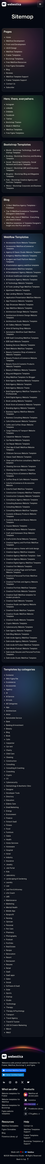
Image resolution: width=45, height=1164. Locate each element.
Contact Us (10, 84)
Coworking (10, 771)
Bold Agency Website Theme (18, 388)
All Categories (11, 704)
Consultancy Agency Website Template (22, 500)
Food (8, 829)
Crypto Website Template (16, 623)
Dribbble (9, 112)
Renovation (10, 954)
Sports (9, 993)
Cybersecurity (12, 782)
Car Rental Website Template (18, 440)
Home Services (12, 843)
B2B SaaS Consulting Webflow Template (22, 338)
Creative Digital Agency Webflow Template (23, 563)
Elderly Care (11, 804)
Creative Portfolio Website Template (21, 591)
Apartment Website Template (18, 290)
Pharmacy (10, 932)
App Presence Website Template (19, 301)
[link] (4, 1082)
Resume (9, 964)
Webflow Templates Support (32, 1130)
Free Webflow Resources (16, 62)
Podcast (9, 939)
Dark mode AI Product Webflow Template (22, 645)
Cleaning (9, 757)
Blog (8, 69)
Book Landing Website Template (19, 401)
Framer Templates (13, 55)
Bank (8, 721)
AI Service (10, 697)
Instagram (10, 104)
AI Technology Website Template (19, 283)
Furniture (9, 832)
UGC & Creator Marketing (16, 1025)
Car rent (9, 746)
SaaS (8, 972)
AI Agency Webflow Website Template (21, 256)
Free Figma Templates (15, 133)
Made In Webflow (13, 126)
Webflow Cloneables (10, 1126)
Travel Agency (12, 1018)
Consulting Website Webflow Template (21, 510)
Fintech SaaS (11, 822)
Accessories (11, 686)
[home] (11, 4)
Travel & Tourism (12, 1022)
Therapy (9, 1007)
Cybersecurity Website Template (19, 627)
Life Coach (10, 893)
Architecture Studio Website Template (21, 321)
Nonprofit (10, 914)
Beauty (9, 729)
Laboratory (10, 875)
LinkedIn (9, 108)
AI (7, 693)
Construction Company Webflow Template (23, 493)
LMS (7, 897)
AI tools (9, 700)
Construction (11, 761)
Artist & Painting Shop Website (18, 328)
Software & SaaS (13, 986)
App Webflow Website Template (19, 308)
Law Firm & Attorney (14, 889)
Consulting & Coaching (15, 768)
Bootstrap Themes (13, 122)
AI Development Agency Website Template (23, 272)
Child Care (10, 754)
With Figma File (12, 679)
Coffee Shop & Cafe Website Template (22, 479)
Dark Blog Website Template (17, 634)
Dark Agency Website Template (19, 631)
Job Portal (10, 868)
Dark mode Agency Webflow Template (21, 638)
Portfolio (9, 943)
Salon (8, 979)
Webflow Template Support (17, 77)
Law (7, 886)
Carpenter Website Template (18, 437)
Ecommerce (10, 682)
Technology (11, 1004)
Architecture (11, 711)
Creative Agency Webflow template (20, 552)
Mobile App (10, 911)
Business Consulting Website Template (21, 418)
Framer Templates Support (31, 1136)
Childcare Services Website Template (21, 453)
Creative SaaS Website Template (19, 601)
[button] (40, 4)
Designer (9, 789)
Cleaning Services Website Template (21, 466)
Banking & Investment (14, 725)
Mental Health (11, 907)
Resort (9, 957)
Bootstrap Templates (14, 59)
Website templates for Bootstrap (11, 1106)
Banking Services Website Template (20, 345)
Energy (9, 811)
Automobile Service (14, 718)
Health (8, 839)
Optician (9, 922)
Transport (10, 1015)
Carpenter (10, 743)
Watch (8, 1029)
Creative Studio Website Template (20, 620)
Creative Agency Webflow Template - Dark (23, 556)
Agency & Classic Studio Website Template (23, 252)
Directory (10, 796)
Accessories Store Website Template (21, 243)
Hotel (8, 854)
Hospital (9, 850)
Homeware (10, 847)
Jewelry (9, 864)
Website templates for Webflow (11, 1100)
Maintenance (11, 900)
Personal (9, 925)
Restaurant (10, 961)
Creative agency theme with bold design (22, 548)
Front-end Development (16, 44)
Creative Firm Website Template (19, 566)
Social (8, 982)
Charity (9, 750)
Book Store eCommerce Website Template (23, 405)
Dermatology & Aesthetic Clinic (18, 786)
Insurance (10, 861)
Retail (8, 968)
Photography (11, 936)
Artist (8, 714)
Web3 (8, 1032)
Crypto (9, 775)
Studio (8, 1000)
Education (10, 800)
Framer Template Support (16, 80)
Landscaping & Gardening (16, 879)
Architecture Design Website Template (21, 312)
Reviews (9, 73)
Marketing (10, 904)
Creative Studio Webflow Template (20, 610)
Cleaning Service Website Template (20, 470)
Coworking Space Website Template (21, 529)
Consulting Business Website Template (21, 503)
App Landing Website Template (18, 294)
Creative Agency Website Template (20, 559)
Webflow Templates (14, 52)
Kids (7, 872)
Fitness (9, 825)
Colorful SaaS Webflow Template (19, 489)
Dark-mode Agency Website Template (21, 641)
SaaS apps (10, 975)
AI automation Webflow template (19, 269)
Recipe (9, 950)
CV (7, 779)
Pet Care (9, 929)
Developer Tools (13, 793)
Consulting (10, 764)
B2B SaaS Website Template (17, 341)
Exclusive (10, 675)
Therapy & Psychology (15, 1011)
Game (8, 836)
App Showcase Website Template (19, 305)
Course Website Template (16, 526)
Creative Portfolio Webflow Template (21, 588)
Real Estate (10, 947)
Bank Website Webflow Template (19, 349)
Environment (11, 814)
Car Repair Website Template (18, 444)
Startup (9, 997)
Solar (8, 990)
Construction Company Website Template (23, 496)
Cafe (8, 739)
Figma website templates (7, 1112)
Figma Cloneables (9, 1129)
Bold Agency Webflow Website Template (22, 381)
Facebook (10, 115)
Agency (9, 689)
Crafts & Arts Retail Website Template (21, 539)
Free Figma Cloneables (15, 66)
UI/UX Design (11, 48)
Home (8, 37)
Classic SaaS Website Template (18, 457)
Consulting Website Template (18, 507)
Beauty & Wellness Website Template (21, 370)
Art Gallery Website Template (18, 325)
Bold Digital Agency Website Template (21, 397)
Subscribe (10, 87)
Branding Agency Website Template (20, 408)
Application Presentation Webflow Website (23, 297)
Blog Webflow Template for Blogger (20, 377)
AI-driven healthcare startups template (21, 276)
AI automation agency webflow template (22, 265)
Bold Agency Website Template (19, 384)
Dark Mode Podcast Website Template (21, 648)
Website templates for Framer (11, 1094)
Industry (9, 857)
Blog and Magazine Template (18, 374)
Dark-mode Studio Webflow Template (21, 658)
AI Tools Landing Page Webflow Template (23, 287)
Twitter (9, 119)
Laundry (9, 882)
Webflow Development (15, 41)
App (7, 707)
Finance (9, 818)
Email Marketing (12, 807)
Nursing (9, 918)
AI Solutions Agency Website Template (21, 280)
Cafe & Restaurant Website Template (21, 421)
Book (8, 736)
